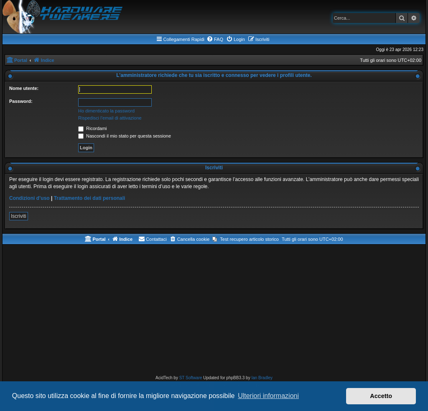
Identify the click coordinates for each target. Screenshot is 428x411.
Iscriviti (18, 216)
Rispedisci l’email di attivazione (110, 117)
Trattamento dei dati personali (89, 198)
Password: (21, 101)
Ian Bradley (262, 377)
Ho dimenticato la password (106, 110)
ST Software (190, 377)
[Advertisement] (214, 311)
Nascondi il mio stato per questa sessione (124, 135)
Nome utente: (23, 88)
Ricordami (92, 128)
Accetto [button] (381, 396)
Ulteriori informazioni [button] (268, 395)
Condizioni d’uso (29, 198)
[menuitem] (214, 39)
